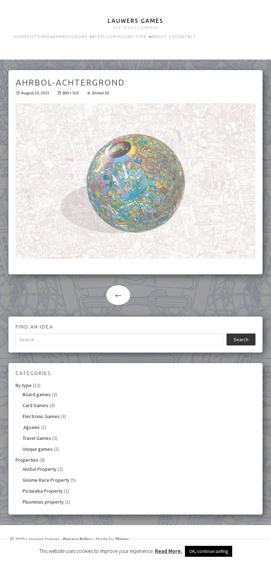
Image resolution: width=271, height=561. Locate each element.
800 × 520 (70, 92)
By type (139, 36)
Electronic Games (41, 416)
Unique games (38, 449)
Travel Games (37, 438)
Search (241, 339)
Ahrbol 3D (100, 92)
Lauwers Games (135, 21)
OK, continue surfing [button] (208, 551)
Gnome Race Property (46, 480)
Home (20, 36)
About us (163, 36)
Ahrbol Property (39, 469)
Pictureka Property (43, 491)
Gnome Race (86, 36)
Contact (186, 36)
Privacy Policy (77, 539)
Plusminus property (43, 502)
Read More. (168, 551)
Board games (37, 394)
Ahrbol (62, 36)
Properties (27, 460)
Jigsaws (31, 427)
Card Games (35, 405)
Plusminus (114, 36)
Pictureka (40, 36)
